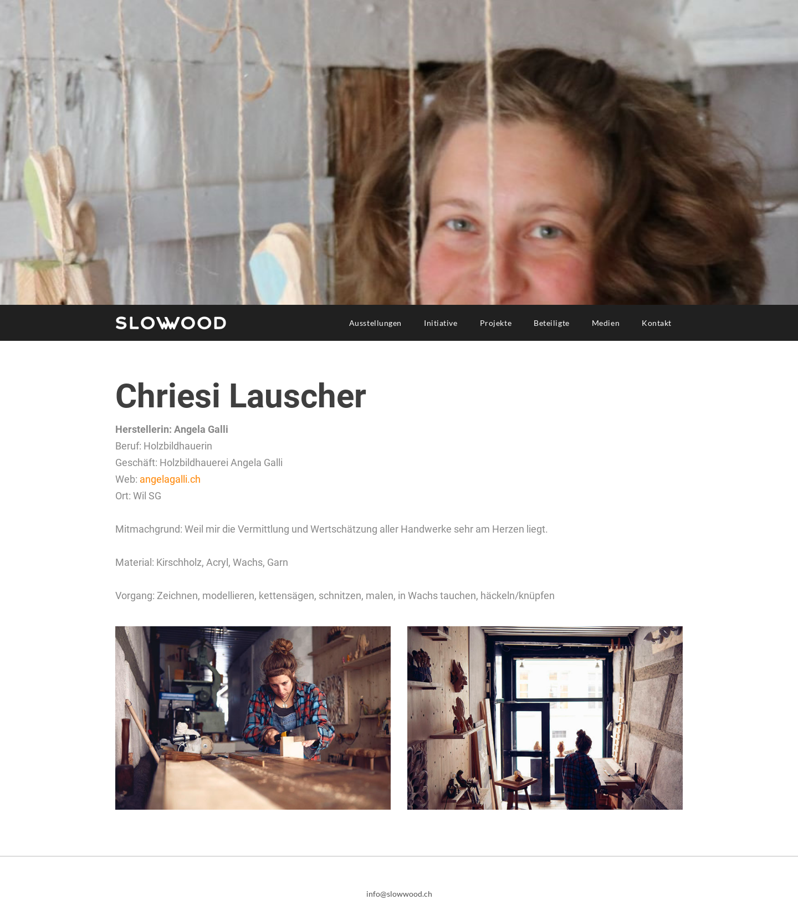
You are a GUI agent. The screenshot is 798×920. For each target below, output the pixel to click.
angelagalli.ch (170, 479)
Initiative (441, 323)
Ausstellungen (375, 323)
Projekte (495, 323)
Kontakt (657, 323)
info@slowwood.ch (399, 893)
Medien (606, 323)
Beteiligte (552, 323)
